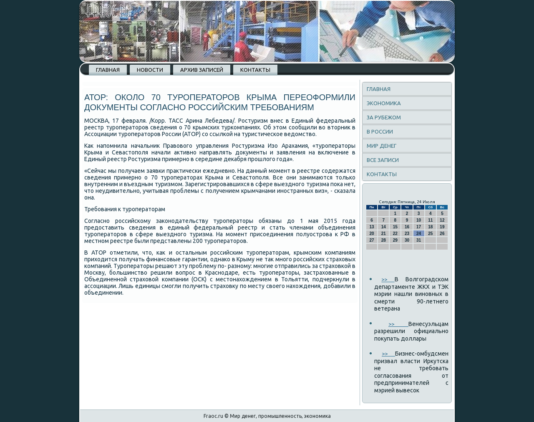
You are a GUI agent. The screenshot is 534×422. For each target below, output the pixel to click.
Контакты (255, 70)
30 (407, 240)
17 (418, 227)
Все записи (383, 160)
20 (372, 233)
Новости (150, 70)
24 (418, 233)
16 (407, 227)
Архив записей (201, 70)
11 (430, 220)
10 (418, 220)
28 (383, 240)
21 (383, 233)
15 (395, 227)
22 (395, 233)
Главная (108, 70)
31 (418, 240)
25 (430, 233)
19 (442, 227)
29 (395, 240)
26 (442, 233)
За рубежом (384, 117)
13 (372, 227)
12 (442, 220)
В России (380, 131)
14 (383, 227)
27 (372, 240)
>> (387, 279)
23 (407, 233)
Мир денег (381, 146)
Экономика (384, 103)
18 (430, 227)
